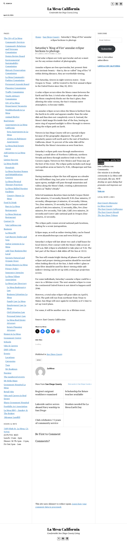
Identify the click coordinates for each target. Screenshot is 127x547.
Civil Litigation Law (16, 312)
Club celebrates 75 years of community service (48, 421)
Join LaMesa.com (13, 225)
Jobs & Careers (62, 26)
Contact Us (9, 221)
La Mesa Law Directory (16, 283)
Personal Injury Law (16, 316)
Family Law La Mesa (16, 301)
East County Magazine (108, 202)
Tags (7, 365)
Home (17, 20)
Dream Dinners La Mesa (16, 264)
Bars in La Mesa (12, 206)
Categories (10, 361)
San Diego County (51, 37)
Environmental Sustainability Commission (12, 63)
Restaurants (11, 210)
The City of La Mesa (13, 38)
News (108, 20)
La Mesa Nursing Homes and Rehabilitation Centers (16, 174)
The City (96, 20)
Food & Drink (55, 20)
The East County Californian (110, 209)
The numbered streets (14, 376)
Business (40, 20)
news (39, 360)
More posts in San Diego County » (80, 384)
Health (85, 20)
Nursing (7, 372)
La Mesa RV (10, 232)
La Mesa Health (11, 163)
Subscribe (106, 49)
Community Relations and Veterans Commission (15, 49)
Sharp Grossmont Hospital (16, 402)
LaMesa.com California (109, 66)
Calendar (29, 20)
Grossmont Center (12, 337)
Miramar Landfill (12, 417)
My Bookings (11, 369)
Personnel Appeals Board (17, 84)
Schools (7, 341)
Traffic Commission (14, 92)
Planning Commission (15, 88)
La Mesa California (63, 8)
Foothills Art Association (15, 406)
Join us (101, 191)
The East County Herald (108, 212)
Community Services (15, 42)
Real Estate (71, 20)
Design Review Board (15, 56)
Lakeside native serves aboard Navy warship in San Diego (47, 407)
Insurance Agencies (14, 272)
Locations (10, 357)
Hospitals (9, 167)
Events (7, 353)
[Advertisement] (110, 115)
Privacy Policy (11, 268)
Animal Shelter (12, 116)
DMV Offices (10, 349)
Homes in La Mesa (12, 334)
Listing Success (11, 159)
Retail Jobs (9, 391)
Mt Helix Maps (10, 380)
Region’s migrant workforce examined (46, 393)
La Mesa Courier (105, 206)
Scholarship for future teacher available (76, 393)
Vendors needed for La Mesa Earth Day (77, 405)
